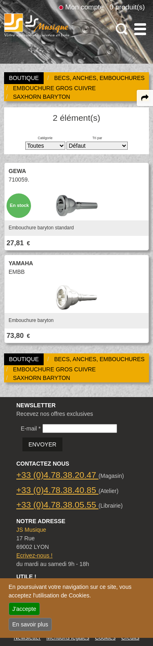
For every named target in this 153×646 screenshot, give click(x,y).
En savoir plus (30, 624)
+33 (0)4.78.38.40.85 (57, 490)
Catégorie (45, 138)
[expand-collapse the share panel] (145, 98)
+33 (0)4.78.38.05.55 (57, 504)
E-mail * (31, 428)
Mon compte (84, 7)
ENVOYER (42, 444)
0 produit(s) (127, 7)
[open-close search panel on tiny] (122, 29)
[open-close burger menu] (140, 29)
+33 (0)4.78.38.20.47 (57, 475)
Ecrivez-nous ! (34, 555)
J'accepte (24, 609)
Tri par (97, 138)
